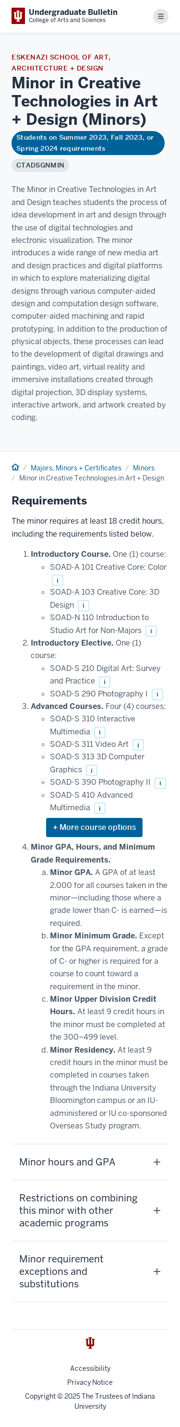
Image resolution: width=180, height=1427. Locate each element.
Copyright (40, 1396)
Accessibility (90, 1368)
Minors (144, 468)
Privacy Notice (90, 1382)
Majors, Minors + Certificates (76, 468)
